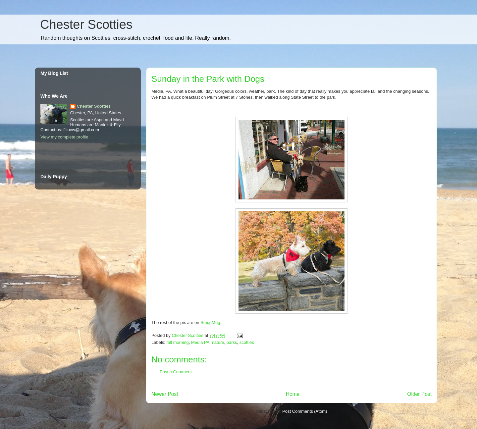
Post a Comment (176, 371)
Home (293, 394)
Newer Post (164, 394)
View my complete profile (64, 136)
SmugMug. (210, 322)
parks (232, 342)
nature (218, 342)
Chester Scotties (86, 24)
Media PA (200, 342)
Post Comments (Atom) (304, 411)
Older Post (419, 394)
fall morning (178, 342)
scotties (246, 342)
